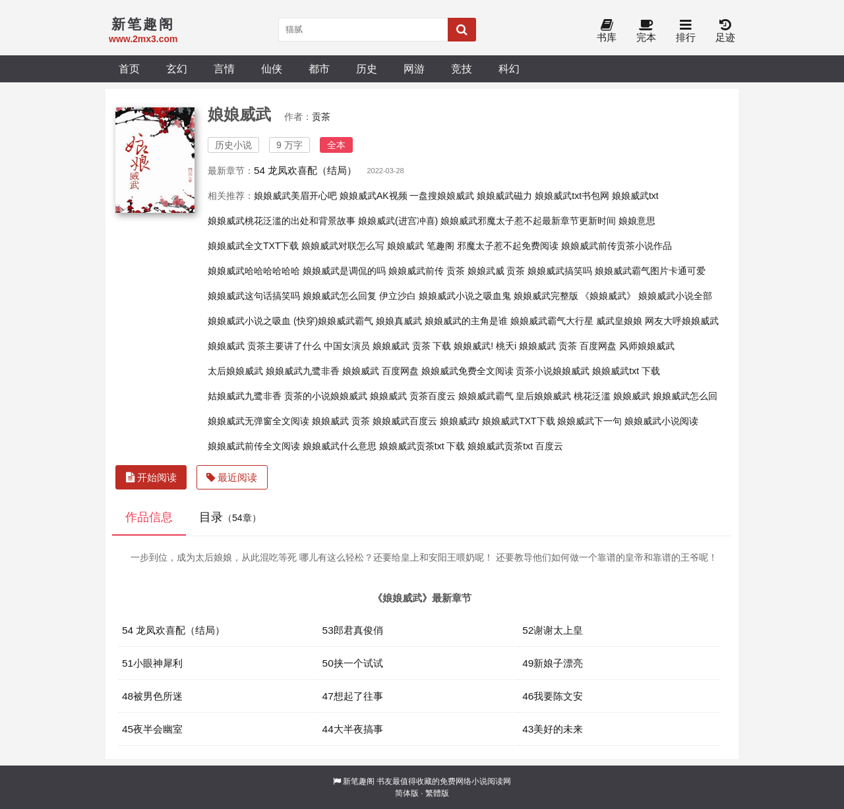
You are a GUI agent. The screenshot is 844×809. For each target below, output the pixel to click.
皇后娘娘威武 (543, 396)
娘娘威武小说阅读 (661, 421)
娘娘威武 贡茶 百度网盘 (568, 346)
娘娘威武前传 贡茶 (426, 270)
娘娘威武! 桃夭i (485, 346)
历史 (366, 68)
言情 (224, 68)
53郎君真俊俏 (352, 630)
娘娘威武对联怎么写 (342, 245)
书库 (607, 31)
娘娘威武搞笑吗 (560, 270)
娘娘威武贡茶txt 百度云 (515, 446)
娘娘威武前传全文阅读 (254, 446)
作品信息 (149, 517)
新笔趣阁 (359, 781)
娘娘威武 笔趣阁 (420, 245)
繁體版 (437, 793)
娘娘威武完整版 (546, 296)
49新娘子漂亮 (552, 663)
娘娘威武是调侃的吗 (344, 270)
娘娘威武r (460, 421)
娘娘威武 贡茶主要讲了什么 (264, 346)
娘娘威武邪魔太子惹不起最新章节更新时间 (528, 220)
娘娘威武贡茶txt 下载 (422, 446)
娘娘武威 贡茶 (496, 270)
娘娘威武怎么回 (685, 396)
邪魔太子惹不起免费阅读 (507, 245)
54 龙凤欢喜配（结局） (305, 170)
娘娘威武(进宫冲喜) (398, 220)
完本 (646, 31)
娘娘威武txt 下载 (626, 371)
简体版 (407, 793)
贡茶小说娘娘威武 (552, 371)
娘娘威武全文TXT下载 (253, 245)
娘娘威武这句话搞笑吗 (254, 296)
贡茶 (321, 116)
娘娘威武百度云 (405, 421)
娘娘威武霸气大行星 (551, 321)
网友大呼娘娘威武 (682, 321)
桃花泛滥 (592, 396)
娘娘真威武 (399, 321)
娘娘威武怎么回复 (340, 296)
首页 (129, 68)
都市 (319, 68)
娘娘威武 (631, 396)
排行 (686, 31)
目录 (230, 517)
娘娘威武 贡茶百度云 (413, 396)
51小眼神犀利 (152, 663)
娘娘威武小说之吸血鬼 (465, 296)
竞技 (461, 68)
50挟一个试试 (352, 663)
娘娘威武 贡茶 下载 (412, 346)
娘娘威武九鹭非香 (303, 371)
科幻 (509, 68)
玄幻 (176, 68)
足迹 (725, 31)
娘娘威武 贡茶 (341, 421)
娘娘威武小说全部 (675, 296)
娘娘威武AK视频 (373, 195)
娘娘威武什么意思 (340, 446)
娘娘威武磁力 (504, 195)
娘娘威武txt (635, 195)
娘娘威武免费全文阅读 (467, 371)
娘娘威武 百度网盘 (380, 371)
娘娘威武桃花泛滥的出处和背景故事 (281, 220)
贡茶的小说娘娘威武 (325, 396)
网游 (414, 68)
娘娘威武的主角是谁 (466, 321)
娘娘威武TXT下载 (518, 421)
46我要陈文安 (552, 696)
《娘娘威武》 (608, 296)
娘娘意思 (636, 220)
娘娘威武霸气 (486, 396)
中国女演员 (347, 346)
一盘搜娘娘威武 (441, 195)
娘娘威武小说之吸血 (249, 321)
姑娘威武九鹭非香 (245, 396)
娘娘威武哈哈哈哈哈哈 (254, 270)
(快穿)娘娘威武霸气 (333, 321)
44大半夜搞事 (352, 729)
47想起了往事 (352, 696)
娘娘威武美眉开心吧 (295, 195)
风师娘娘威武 (647, 346)
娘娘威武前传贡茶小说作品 (616, 245)
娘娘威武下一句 (589, 421)
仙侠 (271, 68)
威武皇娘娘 (619, 321)
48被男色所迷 (152, 696)
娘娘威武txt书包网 (572, 195)
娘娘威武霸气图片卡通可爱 (650, 270)
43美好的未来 (552, 729)
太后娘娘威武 (235, 371)
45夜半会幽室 (152, 729)
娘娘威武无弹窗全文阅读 (258, 421)
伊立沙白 (397, 296)
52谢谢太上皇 (552, 630)
